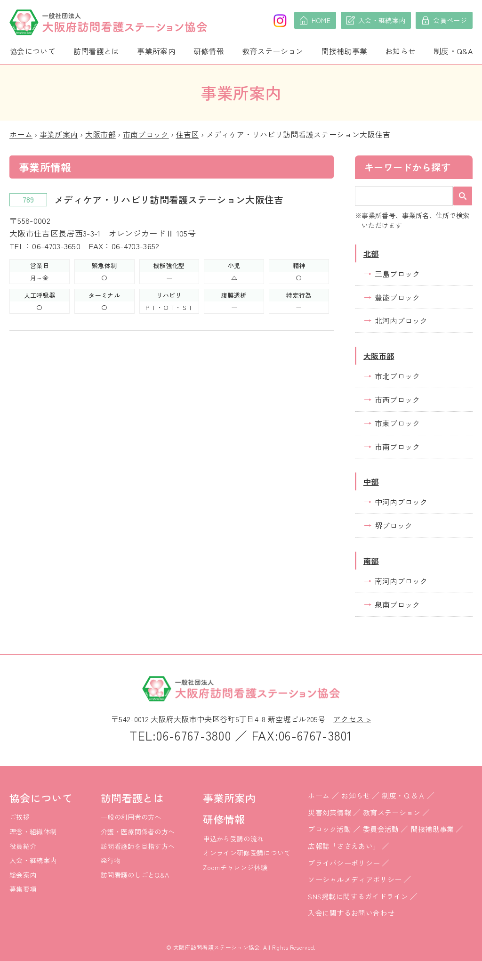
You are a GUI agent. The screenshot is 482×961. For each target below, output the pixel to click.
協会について (32, 51)
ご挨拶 (19, 817)
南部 (371, 560)
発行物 (111, 860)
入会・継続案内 (32, 860)
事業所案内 (156, 51)
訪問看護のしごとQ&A (135, 875)
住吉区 (187, 134)
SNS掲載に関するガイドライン (358, 896)
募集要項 (22, 889)
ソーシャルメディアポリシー (355, 879)
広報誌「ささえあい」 (344, 846)
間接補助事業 (344, 51)
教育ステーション (273, 51)
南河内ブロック (401, 580)
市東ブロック (397, 423)
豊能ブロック (397, 297)
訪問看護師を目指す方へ (138, 846)
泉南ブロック (397, 604)
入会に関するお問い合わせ (351, 913)
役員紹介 (22, 846)
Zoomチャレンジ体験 (235, 867)
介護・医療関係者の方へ (138, 831)
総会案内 (22, 875)
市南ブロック (146, 134)
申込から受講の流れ (233, 838)
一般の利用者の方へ (131, 817)
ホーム (20, 134)
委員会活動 (381, 829)
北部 (371, 253)
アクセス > (352, 719)
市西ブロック (397, 399)
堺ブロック (393, 525)
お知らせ (400, 51)
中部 (371, 481)
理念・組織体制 (32, 831)
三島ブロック (397, 273)
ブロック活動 (329, 829)
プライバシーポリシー (344, 863)
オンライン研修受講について (246, 852)
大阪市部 (100, 134)
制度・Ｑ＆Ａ (403, 795)
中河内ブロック (401, 501)
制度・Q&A (453, 51)
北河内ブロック (401, 320)
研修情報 (208, 51)
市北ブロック (397, 376)
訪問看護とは (96, 51)
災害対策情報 (329, 812)
